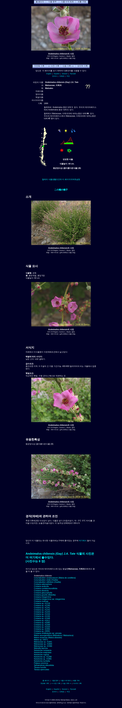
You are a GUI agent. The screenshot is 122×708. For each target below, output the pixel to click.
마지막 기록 (77, 683)
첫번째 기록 (45, 683)
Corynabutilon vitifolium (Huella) (47, 582)
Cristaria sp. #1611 (42, 620)
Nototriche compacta (42, 650)
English (48, 74)
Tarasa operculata (41, 670)
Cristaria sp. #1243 (42, 612)
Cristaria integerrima (42, 597)
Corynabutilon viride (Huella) (46, 580)
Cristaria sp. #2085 (42, 623)
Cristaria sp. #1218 (42, 603)
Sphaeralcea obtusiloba (44, 665)
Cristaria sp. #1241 (42, 608)
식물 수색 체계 (66, 680)
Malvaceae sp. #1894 (43, 644)
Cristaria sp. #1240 (42, 606)
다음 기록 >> (66, 683)
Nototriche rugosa (41, 655)
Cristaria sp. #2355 (42, 629)
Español (56, 74)
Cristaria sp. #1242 (42, 610)
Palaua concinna (41, 663)
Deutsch (64, 74)
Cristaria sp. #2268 (42, 625)
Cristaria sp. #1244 (42, 614)
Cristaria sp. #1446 (42, 618)
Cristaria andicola (41, 586)
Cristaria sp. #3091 (42, 631)
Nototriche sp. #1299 (43, 657)
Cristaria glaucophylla (43, 593)
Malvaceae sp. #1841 (43, 642)
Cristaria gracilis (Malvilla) (45, 595)
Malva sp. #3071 (41, 640)
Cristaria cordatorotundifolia (45, 588)
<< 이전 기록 (55, 683)
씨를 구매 (76, 680)
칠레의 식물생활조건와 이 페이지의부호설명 (61, 179)
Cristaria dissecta (41, 591)
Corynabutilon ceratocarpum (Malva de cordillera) (55, 578)
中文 (68, 76)
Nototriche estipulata (42, 652)
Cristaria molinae (41, 601)
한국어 (54, 76)
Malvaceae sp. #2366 (43, 646)
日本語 (61, 76)
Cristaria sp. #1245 (42, 616)
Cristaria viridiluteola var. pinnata (47, 633)
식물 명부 (55, 680)
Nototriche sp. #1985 (43, 659)
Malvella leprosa (41, 648)
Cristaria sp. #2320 (42, 627)
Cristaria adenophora (43, 584)
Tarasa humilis (40, 667)
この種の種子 (61, 189)
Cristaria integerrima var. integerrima (49, 599)
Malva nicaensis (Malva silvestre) (48, 638)
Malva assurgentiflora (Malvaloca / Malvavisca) (54, 635)
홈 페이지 (46, 680)
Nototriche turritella (42, 661)
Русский (73, 74)
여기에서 (82, 541)
